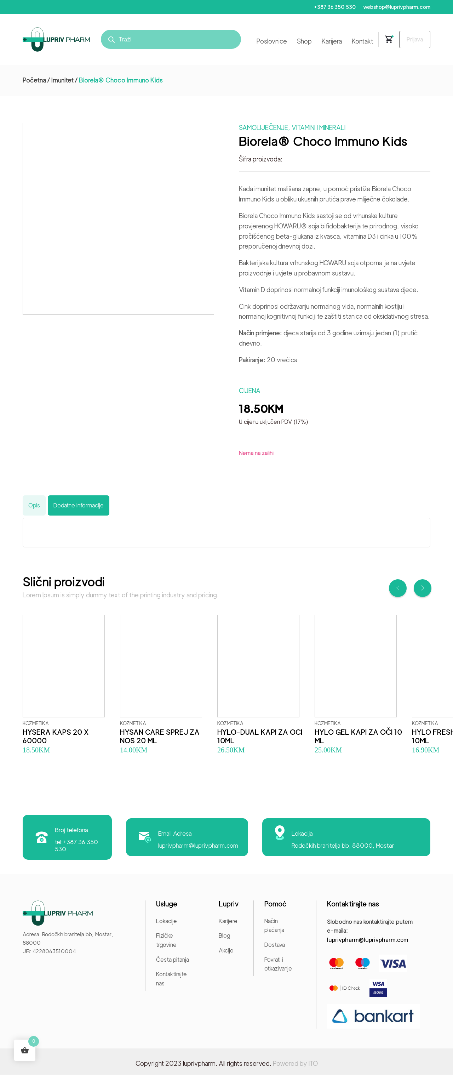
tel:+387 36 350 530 (77, 845)
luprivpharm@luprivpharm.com (198, 845)
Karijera (329, 41)
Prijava (413, 39)
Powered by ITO (295, 1064)
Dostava (274, 945)
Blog (224, 936)
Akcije (226, 951)
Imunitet (62, 80)
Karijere (228, 921)
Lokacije (166, 921)
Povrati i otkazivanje (278, 965)
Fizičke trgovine (166, 941)
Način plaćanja (274, 926)
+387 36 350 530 (333, 7)
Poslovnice (269, 41)
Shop (301, 41)
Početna (34, 80)
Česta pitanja (172, 960)
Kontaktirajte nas (171, 979)
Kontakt (360, 41)
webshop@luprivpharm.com (396, 7)
